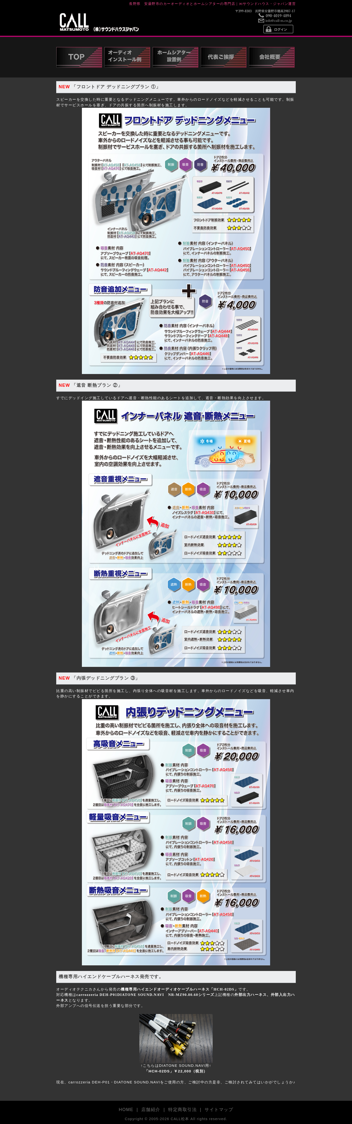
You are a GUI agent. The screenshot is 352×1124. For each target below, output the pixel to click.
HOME (126, 1109)
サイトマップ (219, 1109)
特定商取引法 (182, 1109)
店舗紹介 (150, 1109)
